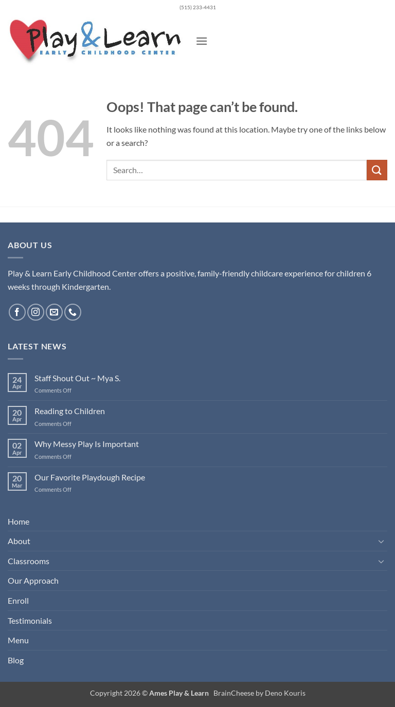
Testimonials (30, 620)
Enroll (18, 600)
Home (18, 521)
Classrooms (28, 561)
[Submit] (377, 170)
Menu (18, 640)
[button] (201, 40)
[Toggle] (381, 541)
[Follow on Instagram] (35, 312)
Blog (16, 660)
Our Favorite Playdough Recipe (89, 477)
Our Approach (33, 580)
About (19, 541)
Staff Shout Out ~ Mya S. (77, 378)
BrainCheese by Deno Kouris (259, 693)
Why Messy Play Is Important (86, 444)
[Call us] (72, 312)
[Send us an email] (54, 312)
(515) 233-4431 (197, 7)
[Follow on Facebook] (17, 312)
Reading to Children (69, 411)
